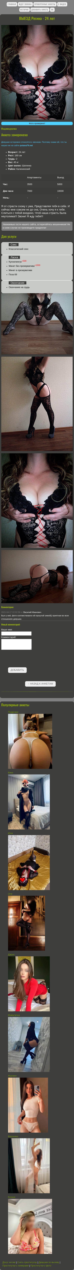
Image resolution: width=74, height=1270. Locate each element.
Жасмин (12, 1076)
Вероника (13, 1136)
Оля (10, 894)
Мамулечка (14, 1015)
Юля (10, 833)
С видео (62, 4)
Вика (10, 772)
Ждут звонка (25, 4)
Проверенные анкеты (44, 4)
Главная (12, 4)
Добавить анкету (39, 9)
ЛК (52, 9)
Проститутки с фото (41, 1265)
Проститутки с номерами (16, 1265)
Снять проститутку (27, 1262)
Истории (24, 9)
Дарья (11, 954)
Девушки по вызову (49, 1262)
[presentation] (20, 659)
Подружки (13, 712)
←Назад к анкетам (40, 683)
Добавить (17, 670)
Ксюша (11, 1197)
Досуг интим (9, 1262)
